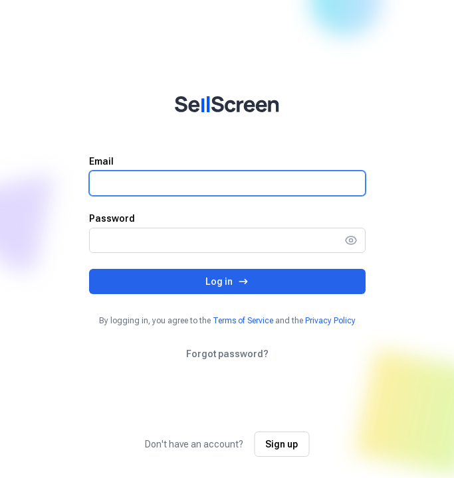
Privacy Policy (330, 320)
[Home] (227, 104)
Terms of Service (243, 320)
